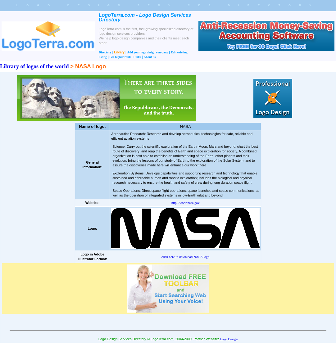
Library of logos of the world (34, 66)
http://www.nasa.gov (185, 203)
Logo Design (229, 339)
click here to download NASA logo (185, 257)
